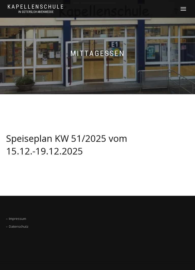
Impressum (17, 218)
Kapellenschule (35, 7)
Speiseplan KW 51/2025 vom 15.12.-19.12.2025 (66, 144)
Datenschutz (18, 226)
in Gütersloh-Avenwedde (36, 12)
